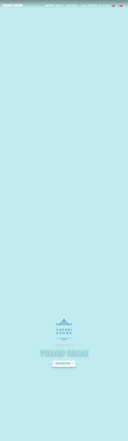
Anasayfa (49, 5)
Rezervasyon (94, 5)
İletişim (106, 5)
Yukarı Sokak (12, 6)
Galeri (84, 5)
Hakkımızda (72, 5)
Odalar (60, 5)
